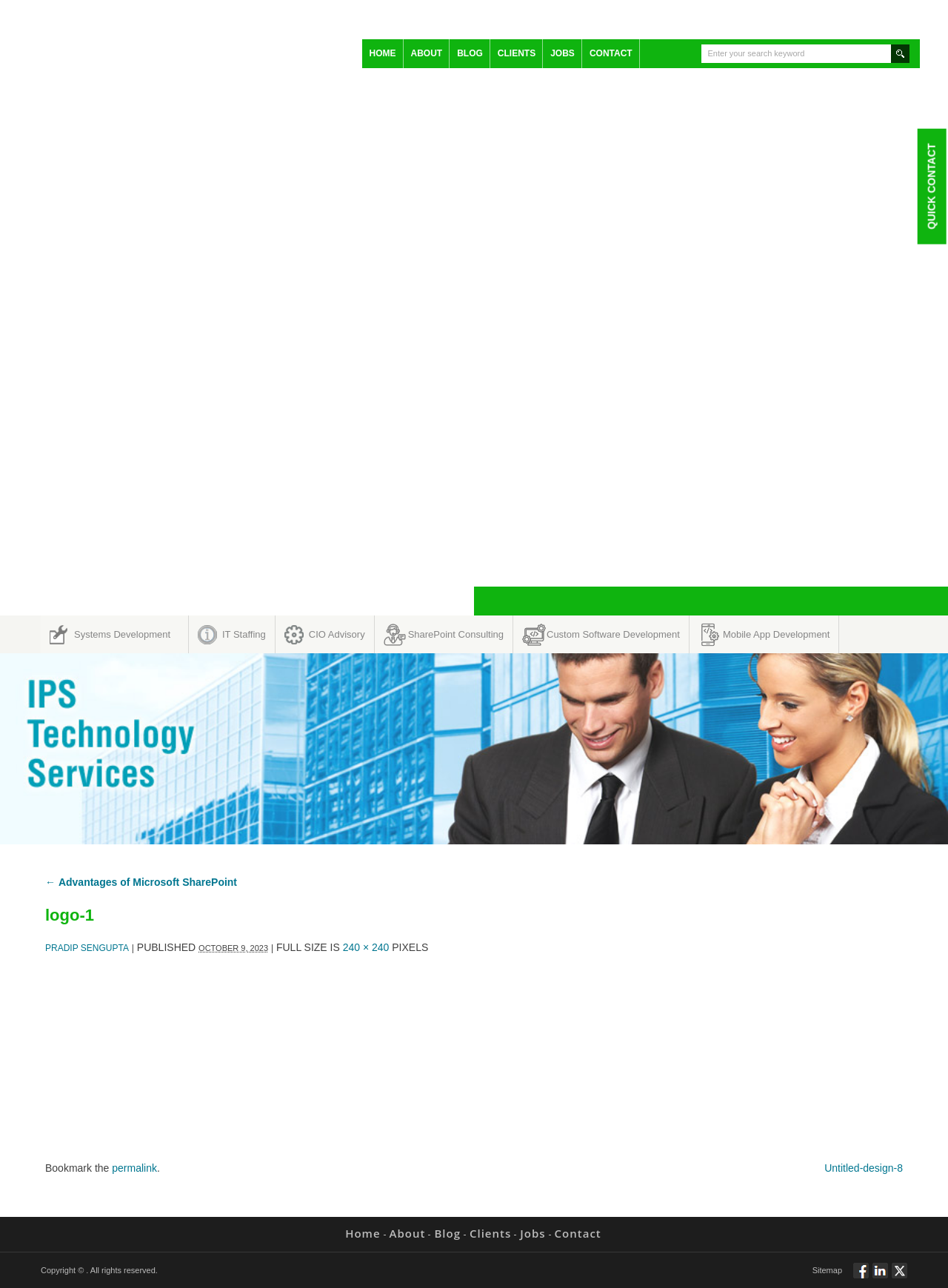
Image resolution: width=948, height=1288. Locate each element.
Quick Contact (931, 186)
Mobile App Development (776, 634)
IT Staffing (244, 634)
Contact (611, 53)
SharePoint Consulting (456, 634)
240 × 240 (366, 947)
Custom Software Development (613, 634)
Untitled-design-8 (863, 1168)
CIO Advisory (337, 634)
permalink (134, 1168)
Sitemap (827, 1270)
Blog (470, 53)
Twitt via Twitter (899, 1276)
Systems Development (122, 634)
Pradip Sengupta (87, 948)
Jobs (562, 53)
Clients (516, 53)
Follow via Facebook (861, 1276)
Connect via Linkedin (880, 1276)
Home (383, 53)
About (427, 53)
